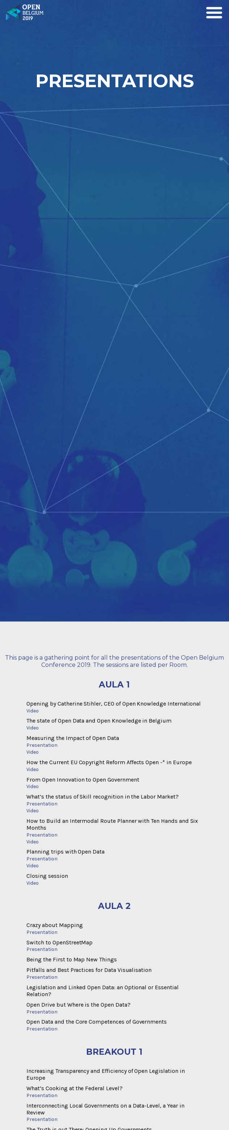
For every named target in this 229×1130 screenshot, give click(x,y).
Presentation (41, 745)
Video (32, 711)
